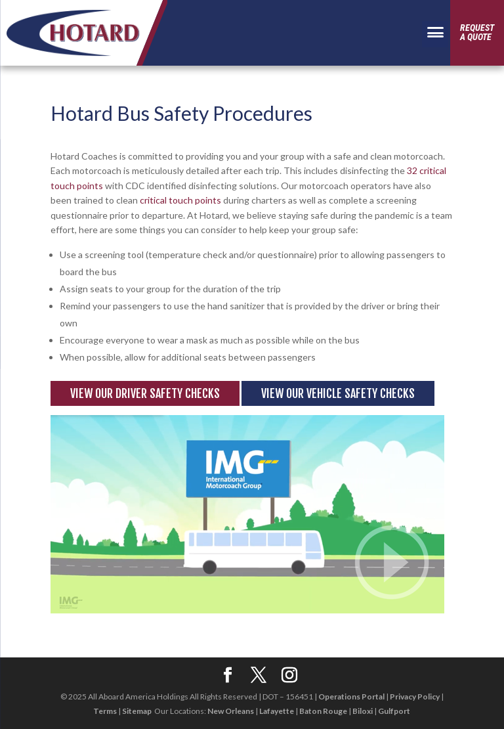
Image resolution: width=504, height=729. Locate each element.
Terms (105, 711)
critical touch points (180, 200)
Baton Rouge (323, 711)
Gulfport (394, 711)
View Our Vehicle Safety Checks (338, 393)
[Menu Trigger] (435, 34)
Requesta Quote (477, 32)
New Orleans (230, 711)
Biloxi (362, 711)
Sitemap (137, 711)
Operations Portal (351, 696)
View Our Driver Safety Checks (145, 393)
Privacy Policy (415, 696)
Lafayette (276, 711)
